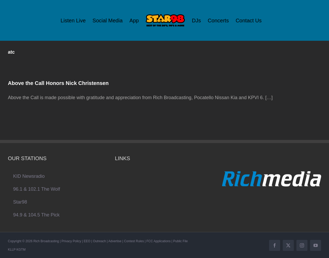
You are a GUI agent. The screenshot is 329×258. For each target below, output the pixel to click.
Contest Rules (134, 241)
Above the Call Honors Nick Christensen (58, 83)
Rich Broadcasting (46, 241)
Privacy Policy (71, 241)
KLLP (12, 249)
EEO (87, 241)
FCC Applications (158, 241)
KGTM (20, 249)
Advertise (114, 241)
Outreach (99, 241)
